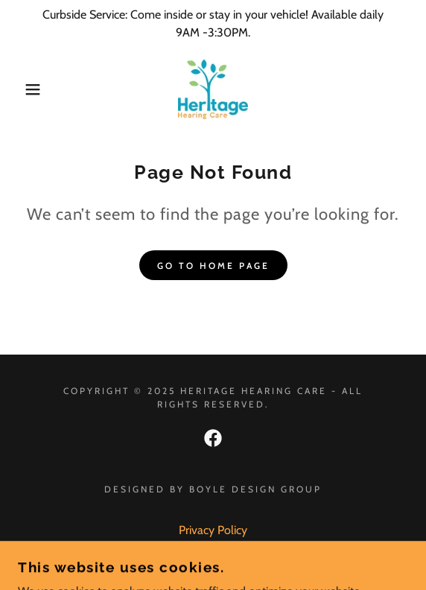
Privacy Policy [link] (213, 530)
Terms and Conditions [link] (213, 550)
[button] (29, 89)
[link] (212, 89)
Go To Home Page (213, 265)
